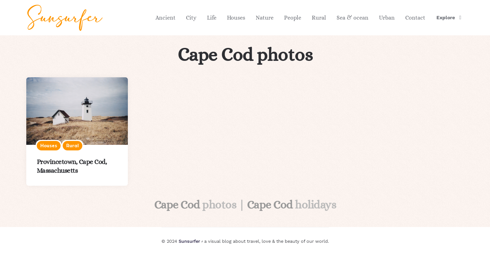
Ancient (165, 17)
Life (211, 17)
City (191, 17)
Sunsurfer (189, 241)
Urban (387, 17)
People (292, 17)
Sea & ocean (352, 17)
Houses (236, 17)
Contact (415, 17)
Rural (319, 17)
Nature (265, 17)
